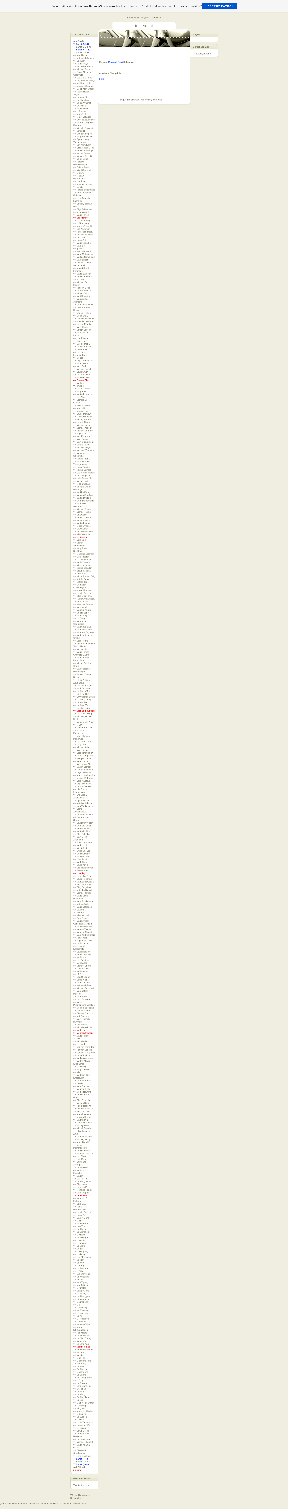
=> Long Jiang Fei (82, 1386)
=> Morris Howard (82, 1092)
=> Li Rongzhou (81, 1318)
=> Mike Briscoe (81, 439)
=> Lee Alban (79, 397)
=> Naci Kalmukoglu (83, 232)
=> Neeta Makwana (82, 1122)
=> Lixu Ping (79, 181)
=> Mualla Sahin (81, 613)
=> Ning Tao (79, 1358)
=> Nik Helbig (80, 1066)
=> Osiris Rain (80, 341)
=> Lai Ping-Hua (81, 694)
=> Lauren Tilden (81, 422)
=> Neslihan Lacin (82, 83)
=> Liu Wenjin (80, 1417)
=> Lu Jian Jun (80, 1268)
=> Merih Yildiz (80, 845)
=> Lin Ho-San (80, 702)
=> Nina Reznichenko (83, 321)
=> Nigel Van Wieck (83, 940)
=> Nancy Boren (81, 408)
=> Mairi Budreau (81, 366)
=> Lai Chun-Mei (81, 691)
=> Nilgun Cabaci (81, 484)
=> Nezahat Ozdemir (83, 86)
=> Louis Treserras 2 (83, 1422)
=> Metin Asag (80, 963)
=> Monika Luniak (82, 1150)
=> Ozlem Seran (81, 167)
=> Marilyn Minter (81, 1120)
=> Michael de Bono (83, 234)
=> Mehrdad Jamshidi (84, 500)
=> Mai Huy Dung (82, 1139)
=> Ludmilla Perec (82, 1187)
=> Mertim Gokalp (82, 517)
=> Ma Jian (78, 1355)
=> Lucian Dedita (81, 388)
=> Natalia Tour (80, 582)
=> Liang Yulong (81, 1290)
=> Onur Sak (79, 573)
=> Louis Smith (80, 372)
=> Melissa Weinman (83, 450)
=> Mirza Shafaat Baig (84, 576)
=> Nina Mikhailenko (83, 842)
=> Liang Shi (79, 240)
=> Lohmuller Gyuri (82, 876)
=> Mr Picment (80, 957)
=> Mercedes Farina (83, 1349)
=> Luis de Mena (81, 344)
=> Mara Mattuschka (83, 254)
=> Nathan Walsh (81, 904)
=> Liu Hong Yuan (82, 1181)
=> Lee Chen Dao (82, 741)
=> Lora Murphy (81, 1192)
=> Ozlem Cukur (81, 968)
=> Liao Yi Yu (79, 1226)
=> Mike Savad (80, 750)
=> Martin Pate (80, 1223)
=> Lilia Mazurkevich (83, 867)
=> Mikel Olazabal (82, 170)
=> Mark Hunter (81, 1030)
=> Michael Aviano (82, 747)
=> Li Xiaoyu (79, 1234)
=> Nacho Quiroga (82, 470)
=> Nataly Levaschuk (83, 318)
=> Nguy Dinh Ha (81, 1142)
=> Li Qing (78, 1380)
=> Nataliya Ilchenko (83, 803)
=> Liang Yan (79, 1215)
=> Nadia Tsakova (82, 1106)
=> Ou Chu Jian (81, 1397)
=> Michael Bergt (81, 447)
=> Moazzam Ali (81, 761)
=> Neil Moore (80, 1333)
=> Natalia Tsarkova (83, 769)
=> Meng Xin (79, 1341)
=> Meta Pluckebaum (83, 901)
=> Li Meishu (79, 1321)
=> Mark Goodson (82, 688)
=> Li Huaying (80, 1307)
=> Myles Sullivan (82, 851)
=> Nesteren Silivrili (82, 727)
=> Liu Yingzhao (81, 1276)
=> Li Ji (76, 1304)
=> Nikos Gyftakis (82, 526)
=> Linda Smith (80, 349)
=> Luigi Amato (80, 859)
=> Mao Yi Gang (81, 1218)
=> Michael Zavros (82, 893)
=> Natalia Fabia (81, 579)
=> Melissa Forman (82, 884)
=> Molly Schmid (81, 1111)
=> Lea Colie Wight (82, 685)
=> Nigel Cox (79, 433)
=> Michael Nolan (82, 425)
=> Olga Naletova (82, 781)
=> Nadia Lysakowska (84, 775)
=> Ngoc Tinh (79, 114)
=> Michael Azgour (82, 428)
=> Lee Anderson (81, 229)
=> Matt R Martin (81, 296)
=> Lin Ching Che (82, 475)
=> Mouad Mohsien (82, 954)
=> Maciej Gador (81, 1125)
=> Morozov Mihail (82, 825)
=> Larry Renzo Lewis (84, 697)
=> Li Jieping (79, 1405)
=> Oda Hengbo (81, 1237)
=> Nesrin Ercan (81, 411)
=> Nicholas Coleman (83, 554)
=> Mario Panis (80, 363)
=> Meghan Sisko (82, 1089)
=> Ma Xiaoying (81, 1310)
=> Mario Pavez (81, 215)
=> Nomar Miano (81, 1010)
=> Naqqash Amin (82, 758)
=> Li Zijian (78, 1271)
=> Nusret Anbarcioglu (84, 599)
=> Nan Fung (79, 1363)
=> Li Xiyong (79, 1254)
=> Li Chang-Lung (82, 699)
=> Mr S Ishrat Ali (81, 764)
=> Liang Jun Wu (81, 1425)
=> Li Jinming (79, 1414)
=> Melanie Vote (81, 481)
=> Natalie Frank (81, 458)
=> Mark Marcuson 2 (83, 1136)
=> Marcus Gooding (83, 495)
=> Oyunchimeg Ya (82, 133)
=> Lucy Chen (80, 744)
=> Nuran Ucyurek (82, 590)
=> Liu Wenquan (81, 1299)
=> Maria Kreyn (80, 63)
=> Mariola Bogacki (82, 907)
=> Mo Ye (78, 1279)
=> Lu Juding (79, 1293)
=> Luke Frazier (81, 556)
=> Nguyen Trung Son (84, 1052)
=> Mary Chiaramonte (84, 442)
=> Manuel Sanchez (83, 304)
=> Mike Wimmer (81, 534)
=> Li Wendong (80, 1372)
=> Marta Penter (81, 108)
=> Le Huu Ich (80, 1044)
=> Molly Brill (79, 105)
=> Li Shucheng (81, 223)
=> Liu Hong (79, 1394)
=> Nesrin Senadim (82, 568)
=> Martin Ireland (81, 523)
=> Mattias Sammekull (84, 257)
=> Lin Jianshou (81, 1232)
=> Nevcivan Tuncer (83, 604)
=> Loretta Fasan (81, 444)
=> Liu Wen (79, 1366)
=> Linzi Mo (79, 237)
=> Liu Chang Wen (82, 1377)
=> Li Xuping (79, 1243)
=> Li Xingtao (79, 1288)
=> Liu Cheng (80, 1229)
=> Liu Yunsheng (81, 1439)
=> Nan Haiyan (80, 55)
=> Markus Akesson (83, 1058)
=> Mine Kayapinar (82, 565)
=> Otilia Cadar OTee (83, 147)
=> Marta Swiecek (82, 274)
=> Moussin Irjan (81, 828)
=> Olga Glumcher (82, 1100)
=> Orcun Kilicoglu (82, 571)
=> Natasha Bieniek (83, 890)
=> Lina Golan (80, 514)
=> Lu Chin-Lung (81, 708)
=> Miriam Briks (81, 293)
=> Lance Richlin (81, 1055)
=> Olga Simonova (82, 783)
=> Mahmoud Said (82, 627)
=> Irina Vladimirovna (83, 806)
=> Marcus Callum (82, 1324)
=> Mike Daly (79, 1204)
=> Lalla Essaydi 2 (82, 478)
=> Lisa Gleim (80, 1024)
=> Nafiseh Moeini (82, 288)
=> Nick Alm (79, 279)
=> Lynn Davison (81, 999)
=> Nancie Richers (82, 313)
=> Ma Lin (78, 1176)
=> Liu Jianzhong (81, 100)
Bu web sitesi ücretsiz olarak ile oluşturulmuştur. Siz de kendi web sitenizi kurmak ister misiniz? (143, 6)
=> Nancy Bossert (82, 251)
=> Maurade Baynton (83, 632)
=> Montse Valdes (82, 929)
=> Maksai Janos (81, 153)
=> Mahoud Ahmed (82, 932)
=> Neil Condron (81, 1016)
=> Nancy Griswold (82, 226)
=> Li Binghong (80, 1302)
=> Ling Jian (79, 61)
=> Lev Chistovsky (82, 1257)
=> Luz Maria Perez (83, 77)
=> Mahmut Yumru (82, 610)
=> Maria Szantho (82, 243)
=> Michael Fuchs (82, 512)
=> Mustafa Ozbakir (83, 156)
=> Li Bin (77, 1220)
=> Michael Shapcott (83, 1442)
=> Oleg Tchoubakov (83, 753)
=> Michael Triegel (82, 509)
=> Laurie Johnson (82, 346)
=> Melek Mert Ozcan (83, 89)
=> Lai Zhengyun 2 (82, 1296)
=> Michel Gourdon (82, 1128)
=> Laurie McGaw (82, 414)
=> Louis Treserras (82, 879)
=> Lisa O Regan (81, 977)
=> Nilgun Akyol (81, 212)
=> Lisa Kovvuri (81, 338)
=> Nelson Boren (81, 405)
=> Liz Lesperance (82, 559)
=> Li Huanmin (80, 1313)
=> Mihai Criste (80, 848)
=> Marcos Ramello (82, 926)
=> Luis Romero (81, 1159)
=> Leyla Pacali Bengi (84, 80)
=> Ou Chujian (80, 1369)
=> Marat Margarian (83, 755)
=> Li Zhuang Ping (82, 1361)
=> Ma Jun (78, 1352)
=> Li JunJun (79, 111)
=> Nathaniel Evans (83, 985)
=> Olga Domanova (82, 360)
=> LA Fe (77, 974)
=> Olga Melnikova (82, 596)
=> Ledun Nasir (80, 1167)
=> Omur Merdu (81, 1431)
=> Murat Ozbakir (81, 159)
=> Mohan (78, 1248)
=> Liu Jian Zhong (82, 1338)
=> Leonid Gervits (82, 593)
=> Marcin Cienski (82, 767)
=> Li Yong (78, 1265)
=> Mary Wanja (80, 607)
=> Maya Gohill (80, 528)
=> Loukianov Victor (83, 823)
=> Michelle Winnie (82, 1027)
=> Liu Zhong (79, 1375)
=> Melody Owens (82, 419)
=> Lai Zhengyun (81, 374)
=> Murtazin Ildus (81, 831)
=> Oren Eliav (80, 918)
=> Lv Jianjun (79, 1389)
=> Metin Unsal (80, 316)
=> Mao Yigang (80, 1282)
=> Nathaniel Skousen (84, 58)
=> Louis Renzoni (82, 952)
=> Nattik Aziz (80, 937)
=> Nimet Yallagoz (82, 117)
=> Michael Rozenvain (84, 988)
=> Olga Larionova (82, 772)
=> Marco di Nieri (81, 856)
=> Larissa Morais (82, 324)
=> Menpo (78, 358)
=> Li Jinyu (78, 173)
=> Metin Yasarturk (82, 562)
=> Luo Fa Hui (80, 1178)
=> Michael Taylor (82, 69)
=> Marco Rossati (82, 377)
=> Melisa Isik (80, 649)
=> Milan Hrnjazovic (83, 1108)
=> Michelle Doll (81, 1041)
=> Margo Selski (81, 391)
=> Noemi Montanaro (83, 1114)
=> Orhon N (79, 131)
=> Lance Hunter (81, 1335)
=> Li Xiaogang (80, 1251)
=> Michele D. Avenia (83, 128)
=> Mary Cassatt (81, 1069)
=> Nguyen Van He (82, 1050)
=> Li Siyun (78, 1419)
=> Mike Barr (79, 540)
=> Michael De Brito (83, 430)
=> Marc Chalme (81, 1086)
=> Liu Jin (78, 1400)
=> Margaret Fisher (82, 136)
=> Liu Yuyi (78, 1262)
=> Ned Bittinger (81, 1285)
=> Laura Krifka (80, 865)
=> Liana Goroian (81, 467)
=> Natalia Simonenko (84, 189)
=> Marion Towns (81, 982)
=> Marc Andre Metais (84, 935)
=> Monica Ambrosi (82, 276)
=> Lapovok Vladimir (83, 814)
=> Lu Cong (79, 618)
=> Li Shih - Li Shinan (83, 1403)
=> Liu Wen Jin (80, 97)
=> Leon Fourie (80, 641)
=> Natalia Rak (80, 870)
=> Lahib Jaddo (81, 943)
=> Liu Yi (77, 1316)
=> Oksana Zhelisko (83, 1013)
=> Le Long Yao (81, 1344)
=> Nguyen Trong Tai (83, 1047)
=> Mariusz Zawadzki (83, 881)
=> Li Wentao (79, 1240)
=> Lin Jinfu (79, 1246)
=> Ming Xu (79, 1408)
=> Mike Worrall (81, 915)
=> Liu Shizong (80, 1383)
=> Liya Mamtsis (81, 800)
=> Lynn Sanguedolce (84, 119)
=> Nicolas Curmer (82, 1117)
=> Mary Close (80, 327)
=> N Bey (78, 725)
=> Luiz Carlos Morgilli (84, 472)
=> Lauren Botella (82, 290)
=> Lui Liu (78, 187)
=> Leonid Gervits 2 (83, 1212)
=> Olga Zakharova (82, 209)
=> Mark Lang (80, 615)
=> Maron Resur (81, 260)
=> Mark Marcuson (82, 629)
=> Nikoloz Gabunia (83, 778)
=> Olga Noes (80, 1184)
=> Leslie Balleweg (82, 713)
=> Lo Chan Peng (82, 220)
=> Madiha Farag (81, 492)
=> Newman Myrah (82, 184)
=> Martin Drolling (82, 498)
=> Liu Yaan (79, 1391)
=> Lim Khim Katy (82, 145)
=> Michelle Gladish (83, 531)
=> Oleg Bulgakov (82, 887)
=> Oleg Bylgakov (82, 834)
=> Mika (77, 1072)
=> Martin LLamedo (82, 394)
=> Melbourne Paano (83, 1008)
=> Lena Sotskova (82, 1456)
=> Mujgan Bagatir (82, 1103)
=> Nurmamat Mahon (83, 1411)
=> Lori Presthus (81, 960)
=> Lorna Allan (80, 980)
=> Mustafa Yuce (81, 520)
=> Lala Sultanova (82, 786)
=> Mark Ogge (80, 862)
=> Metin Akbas (81, 971)
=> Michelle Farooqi (83, 66)
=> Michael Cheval (82, 966)
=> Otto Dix (79, 1083)
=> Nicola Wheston (82, 416)
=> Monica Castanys (83, 150)
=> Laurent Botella (82, 1080)
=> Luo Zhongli (80, 1156)
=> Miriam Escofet (82, 330)
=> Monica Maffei (81, 853)
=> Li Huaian (79, 1428)
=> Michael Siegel (82, 369)
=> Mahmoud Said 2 (83, 1153)
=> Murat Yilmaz (81, 601)
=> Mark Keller (80, 996)
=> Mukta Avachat (82, 103)
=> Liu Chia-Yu (80, 705)
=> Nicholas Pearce (83, 1190)
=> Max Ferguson (82, 436)
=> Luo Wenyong (81, 1274)
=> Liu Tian (78, 1260)
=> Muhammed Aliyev (84, 722)
